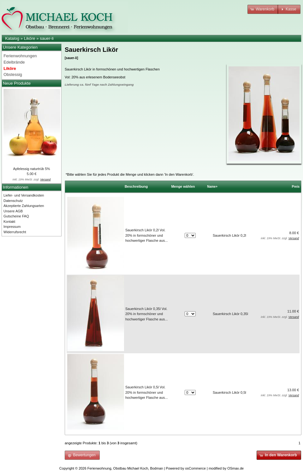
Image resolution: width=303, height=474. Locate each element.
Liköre (29, 38)
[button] (262, 9)
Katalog (12, 38)
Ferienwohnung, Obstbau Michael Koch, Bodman (125, 468)
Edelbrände (14, 62)
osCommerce (195, 468)
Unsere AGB (13, 211)
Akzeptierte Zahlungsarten (23, 206)
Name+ (212, 186)
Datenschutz (13, 201)
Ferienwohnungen (20, 55)
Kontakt (9, 221)
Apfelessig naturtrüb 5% (31, 169)
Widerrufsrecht (14, 232)
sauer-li (46, 38)
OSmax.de (235, 468)
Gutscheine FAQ (16, 216)
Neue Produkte (17, 83)
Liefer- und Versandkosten (23, 195)
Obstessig (12, 74)
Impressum (12, 226)
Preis (296, 186)
